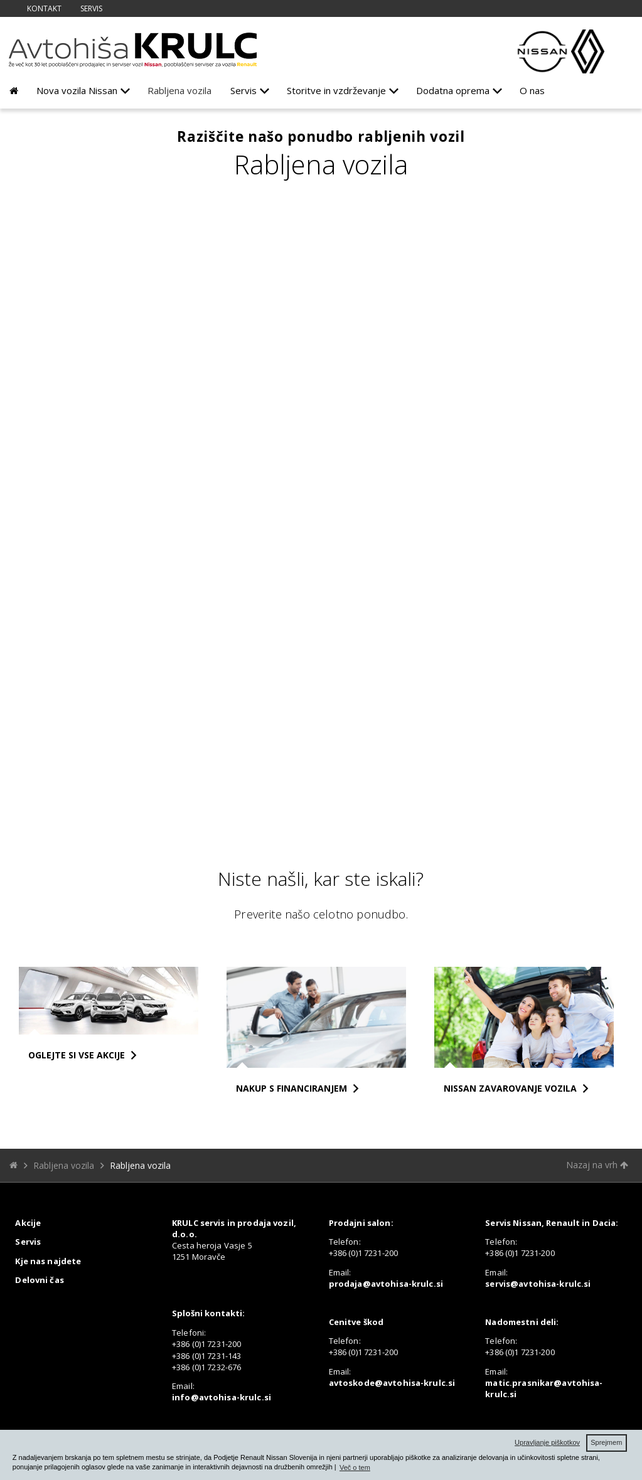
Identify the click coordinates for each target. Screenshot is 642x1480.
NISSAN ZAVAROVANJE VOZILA (510, 1088)
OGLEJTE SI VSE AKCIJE (76, 1055)
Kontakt (44, 8)
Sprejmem (606, 1442)
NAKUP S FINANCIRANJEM (291, 1088)
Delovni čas (39, 1280)
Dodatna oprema (453, 90)
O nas (532, 90)
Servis (91, 8)
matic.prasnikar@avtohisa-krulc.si (543, 1388)
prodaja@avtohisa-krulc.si (386, 1283)
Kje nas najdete (48, 1261)
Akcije (28, 1222)
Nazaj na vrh (597, 1165)
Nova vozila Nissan (76, 90)
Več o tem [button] (355, 1467)
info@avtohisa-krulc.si (221, 1397)
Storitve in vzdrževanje (336, 90)
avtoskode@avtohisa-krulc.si (392, 1382)
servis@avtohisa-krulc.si (538, 1283)
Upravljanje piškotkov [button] (547, 1442)
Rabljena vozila (179, 90)
